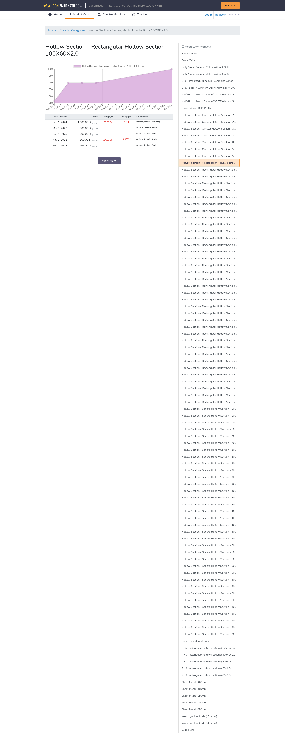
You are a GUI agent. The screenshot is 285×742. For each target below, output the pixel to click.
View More (109, 161)
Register (220, 15)
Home (55, 15)
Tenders (140, 15)
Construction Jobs (112, 15)
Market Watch (79, 15)
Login (208, 15)
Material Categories (72, 30)
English (234, 14)
